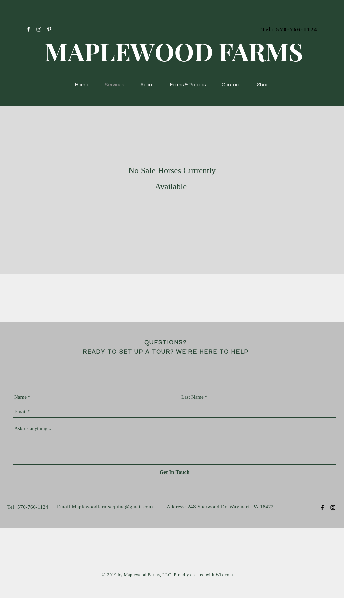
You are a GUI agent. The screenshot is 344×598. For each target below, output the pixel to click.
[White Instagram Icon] (39, 29)
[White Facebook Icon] (28, 29)
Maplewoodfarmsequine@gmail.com (112, 507)
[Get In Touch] (174, 472)
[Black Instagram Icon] (333, 507)
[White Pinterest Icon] (49, 29)
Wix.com (224, 575)
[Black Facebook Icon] (322, 507)
